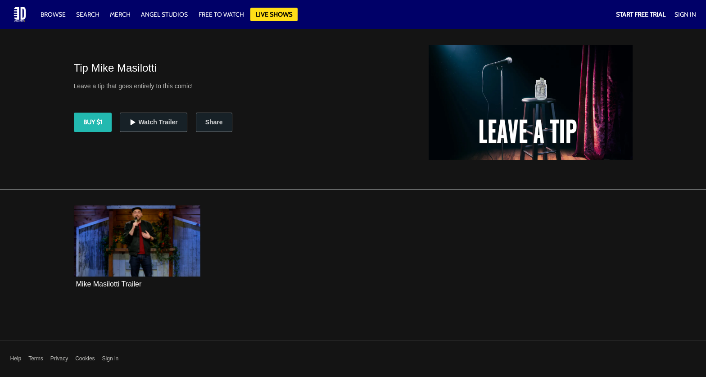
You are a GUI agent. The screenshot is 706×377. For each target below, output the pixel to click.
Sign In (685, 14)
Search (88, 14)
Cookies (85, 358)
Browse (54, 14)
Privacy (59, 358)
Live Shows (274, 14)
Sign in (110, 358)
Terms (35, 358)
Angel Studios (164, 14)
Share (214, 122)
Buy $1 (92, 122)
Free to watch (221, 14)
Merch (120, 14)
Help (16, 358)
